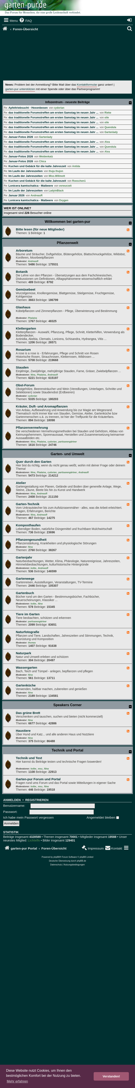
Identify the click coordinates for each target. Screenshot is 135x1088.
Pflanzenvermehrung (32, 427)
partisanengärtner (67, 442)
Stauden (22, 367)
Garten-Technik (27, 504)
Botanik (22, 271)
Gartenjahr (24, 557)
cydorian (59, 107)
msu (40, 769)
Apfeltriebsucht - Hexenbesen (28, 107)
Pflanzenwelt (67, 243)
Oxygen (63, 200)
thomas (32, 643)
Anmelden (12, 800)
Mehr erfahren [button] (17, 1081)
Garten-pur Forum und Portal (38, 779)
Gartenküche (26, 685)
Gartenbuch (25, 593)
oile (106, 117)
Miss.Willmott (57, 176)
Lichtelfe (34, 840)
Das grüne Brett (28, 713)
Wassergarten (26, 667)
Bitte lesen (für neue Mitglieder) (40, 229)
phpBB (56, 857)
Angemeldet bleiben (103, 817)
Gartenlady (111, 132)
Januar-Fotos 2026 (20, 137)
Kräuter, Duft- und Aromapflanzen (42, 406)
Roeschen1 (79, 180)
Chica (42, 161)
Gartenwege (25, 578)
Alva (107, 141)
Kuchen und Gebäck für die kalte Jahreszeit (37, 166)
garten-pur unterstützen (20, 89)
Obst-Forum (25, 385)
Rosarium (23, 349)
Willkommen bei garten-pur (67, 222)
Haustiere (23, 730)
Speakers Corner (67, 705)
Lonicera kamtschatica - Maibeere (30, 185)
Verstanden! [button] (111, 1076)
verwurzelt (65, 185)
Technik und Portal (67, 750)
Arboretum (24, 250)
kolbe (33, 568)
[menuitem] (25, 20)
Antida (76, 166)
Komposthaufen (28, 525)
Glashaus (23, 307)
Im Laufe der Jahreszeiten (25, 171)
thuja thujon (56, 171)
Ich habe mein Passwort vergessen (28, 817)
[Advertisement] (69, 57)
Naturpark (23, 653)
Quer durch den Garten (33, 461)
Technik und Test (29, 758)
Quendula (110, 127)
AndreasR (37, 195)
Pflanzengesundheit (31, 539)
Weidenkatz (46, 156)
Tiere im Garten (28, 614)
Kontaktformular (87, 84)
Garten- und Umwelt (67, 454)
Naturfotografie (27, 632)
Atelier (21, 483)
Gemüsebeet (25, 289)
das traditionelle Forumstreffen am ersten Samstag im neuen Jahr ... (53, 112)
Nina (33, 375)
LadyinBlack (56, 190)
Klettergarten (26, 328)
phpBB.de (81, 861)
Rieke (107, 112)
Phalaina (32, 318)
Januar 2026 (16, 195)
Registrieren (37, 800)
